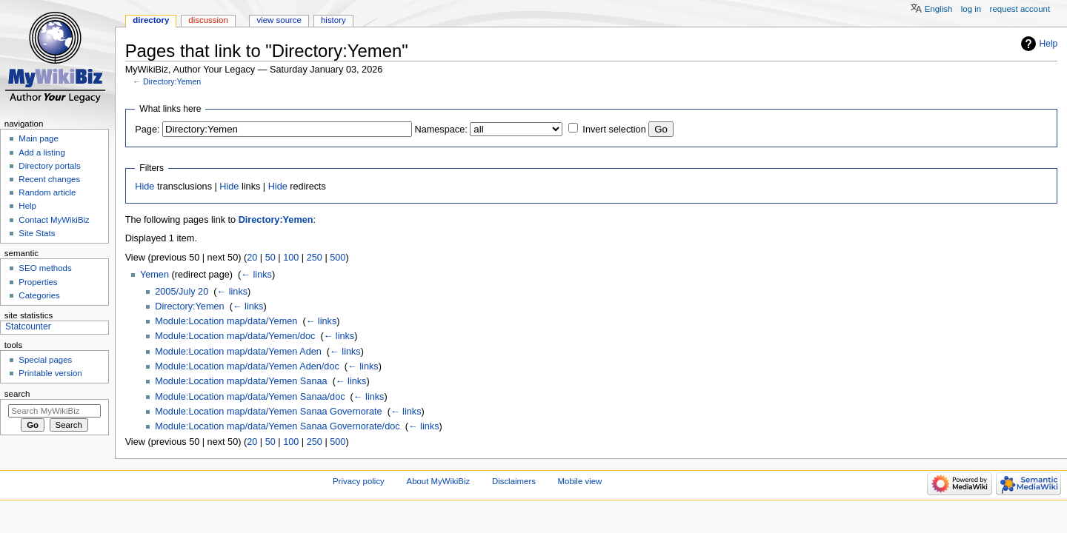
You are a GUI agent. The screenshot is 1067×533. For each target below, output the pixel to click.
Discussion (207, 20)
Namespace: (441, 129)
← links (256, 274)
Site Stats (37, 233)
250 (314, 257)
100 (291, 257)
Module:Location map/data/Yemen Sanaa (241, 381)
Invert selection (613, 129)
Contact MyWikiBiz (54, 219)
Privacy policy (359, 481)
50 (270, 257)
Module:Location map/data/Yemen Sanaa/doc (250, 397)
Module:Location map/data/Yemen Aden (238, 351)
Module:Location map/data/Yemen (226, 321)
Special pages (45, 359)
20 (252, 257)
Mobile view (580, 481)
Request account (1020, 8)
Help (1049, 43)
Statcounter (28, 326)
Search (17, 393)
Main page (39, 138)
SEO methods (45, 268)
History (333, 20)
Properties (38, 282)
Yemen (154, 274)
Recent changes (49, 179)
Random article (47, 192)
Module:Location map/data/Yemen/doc (235, 336)
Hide (144, 186)
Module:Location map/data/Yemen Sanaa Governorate (268, 411)
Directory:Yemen (172, 81)
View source (278, 20)
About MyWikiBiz (439, 481)
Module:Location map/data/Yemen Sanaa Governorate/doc (277, 426)
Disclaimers (514, 481)
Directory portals (49, 165)
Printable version (50, 373)
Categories (39, 295)
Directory (151, 20)
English (939, 8)
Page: (147, 129)
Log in (971, 8)
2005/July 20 (181, 291)
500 (337, 257)
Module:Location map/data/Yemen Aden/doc (247, 366)
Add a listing (41, 152)
